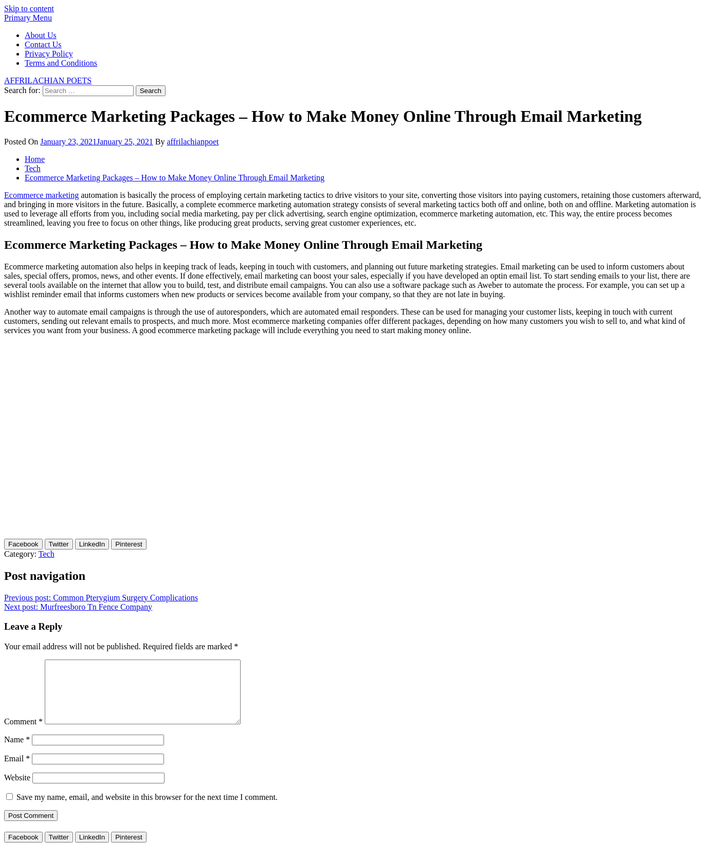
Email (17, 770)
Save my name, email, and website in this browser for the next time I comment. (147, 809)
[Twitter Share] (59, 544)
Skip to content (29, 8)
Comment (23, 733)
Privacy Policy (49, 53)
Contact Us (43, 44)
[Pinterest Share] (129, 544)
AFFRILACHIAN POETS (48, 80)
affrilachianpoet (193, 141)
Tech (47, 554)
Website (17, 789)
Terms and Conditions (61, 63)
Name (17, 751)
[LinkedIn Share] (92, 544)
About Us (41, 35)
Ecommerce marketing (41, 195)
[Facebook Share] (23, 544)
